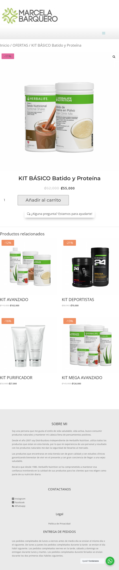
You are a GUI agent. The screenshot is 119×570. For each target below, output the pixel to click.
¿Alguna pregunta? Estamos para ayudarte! (61, 214)
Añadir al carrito (43, 200)
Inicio (4, 45)
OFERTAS (20, 45)
